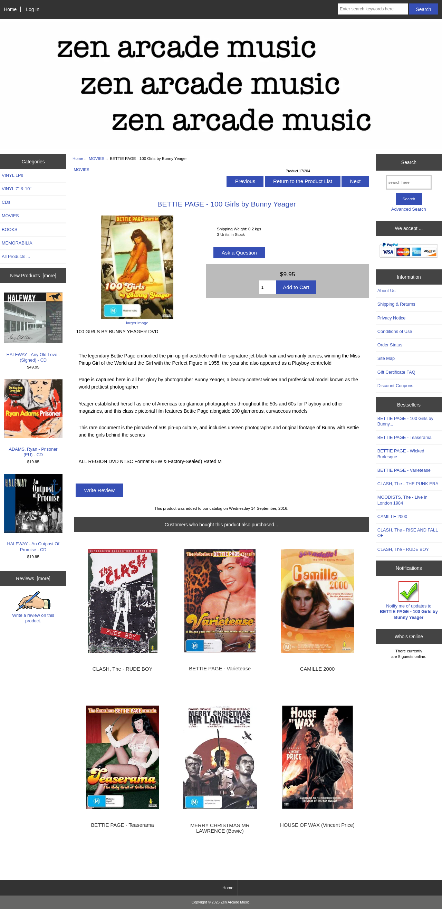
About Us (386, 290)
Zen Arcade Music (235, 902)
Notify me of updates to (409, 600)
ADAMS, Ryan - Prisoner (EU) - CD (33, 418)
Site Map (386, 358)
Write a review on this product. (33, 607)
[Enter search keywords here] (373, 9)
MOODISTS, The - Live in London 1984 (402, 500)
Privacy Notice (391, 317)
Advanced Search (408, 209)
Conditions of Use (394, 331)
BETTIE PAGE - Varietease (220, 668)
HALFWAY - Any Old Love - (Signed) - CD (33, 328)
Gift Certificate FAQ (396, 372)
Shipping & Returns (396, 304)
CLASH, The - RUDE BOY (123, 669)
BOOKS (9, 229)
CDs (6, 202)
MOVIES (96, 158)
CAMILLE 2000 (317, 669)
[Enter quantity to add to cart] (267, 287)
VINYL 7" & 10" (16, 188)
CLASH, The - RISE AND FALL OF (407, 532)
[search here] (409, 182)
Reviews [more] (33, 578)
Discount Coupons (395, 385)
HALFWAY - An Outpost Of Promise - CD (33, 513)
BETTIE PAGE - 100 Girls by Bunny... (405, 421)
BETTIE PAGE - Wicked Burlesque (400, 453)
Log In (32, 9)
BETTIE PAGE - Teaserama (122, 825)
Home (10, 9)
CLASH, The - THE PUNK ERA (408, 483)
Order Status (389, 344)
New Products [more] (33, 275)
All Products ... (16, 256)
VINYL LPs (12, 175)
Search (408, 162)
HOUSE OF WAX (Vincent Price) (317, 825)
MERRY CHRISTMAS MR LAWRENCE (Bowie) (220, 828)
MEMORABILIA (17, 243)
